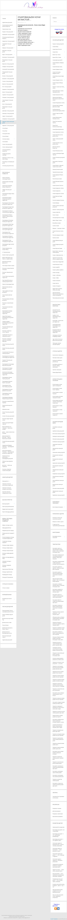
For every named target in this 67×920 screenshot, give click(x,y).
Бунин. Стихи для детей (7, 92)
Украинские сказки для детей (57, 445)
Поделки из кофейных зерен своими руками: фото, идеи (59, 628)
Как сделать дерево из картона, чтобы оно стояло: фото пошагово (58, 568)
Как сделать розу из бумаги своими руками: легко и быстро (58, 694)
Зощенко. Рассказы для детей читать (7, 361)
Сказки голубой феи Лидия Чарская (58, 154)
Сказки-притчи (56, 283)
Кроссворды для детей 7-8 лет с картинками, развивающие (58, 835)
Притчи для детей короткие (8, 506)
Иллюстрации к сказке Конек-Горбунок (57, 389)
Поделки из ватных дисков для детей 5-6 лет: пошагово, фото (58, 613)
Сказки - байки (56, 277)
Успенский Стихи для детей (8, 69)
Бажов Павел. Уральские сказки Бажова (58, 252)
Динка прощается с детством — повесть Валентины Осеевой (6, 437)
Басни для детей (5, 503)
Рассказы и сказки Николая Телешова (8, 269)
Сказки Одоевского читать (58, 132)
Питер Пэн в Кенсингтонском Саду (57, 126)
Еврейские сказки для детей (58, 495)
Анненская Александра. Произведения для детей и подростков (8, 373)
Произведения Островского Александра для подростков (8, 357)
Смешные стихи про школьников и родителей (7, 484)
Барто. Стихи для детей (7, 54)
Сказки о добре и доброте (58, 269)
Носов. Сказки (56, 214)
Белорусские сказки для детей (58, 459)
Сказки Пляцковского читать (59, 102)
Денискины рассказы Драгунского (6, 262)
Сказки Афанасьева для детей (58, 241)
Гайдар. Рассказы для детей (7, 190)
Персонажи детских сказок (58, 297)
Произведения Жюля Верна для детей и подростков (8, 203)
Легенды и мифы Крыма (7, 547)
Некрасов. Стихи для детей (8, 89)
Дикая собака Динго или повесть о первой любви (7, 258)
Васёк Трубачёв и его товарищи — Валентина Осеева (7, 428)
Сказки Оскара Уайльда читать (58, 83)
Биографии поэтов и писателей (57, 537)
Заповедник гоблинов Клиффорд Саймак (57, 336)
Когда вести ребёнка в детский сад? (57, 361)
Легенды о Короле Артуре (7, 550)
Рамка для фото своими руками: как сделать (58, 716)
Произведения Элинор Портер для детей (7, 378)
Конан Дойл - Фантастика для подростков (58, 321)
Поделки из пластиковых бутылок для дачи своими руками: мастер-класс (58, 667)
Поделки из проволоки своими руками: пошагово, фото (58, 758)
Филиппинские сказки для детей (58, 477)
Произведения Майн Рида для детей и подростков (7, 225)
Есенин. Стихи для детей (7, 76)
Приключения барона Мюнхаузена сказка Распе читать (58, 99)
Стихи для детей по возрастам (6, 150)
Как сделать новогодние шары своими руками (58, 772)
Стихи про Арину (5, 139)
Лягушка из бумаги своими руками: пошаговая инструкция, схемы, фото (58, 638)
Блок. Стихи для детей (7, 104)
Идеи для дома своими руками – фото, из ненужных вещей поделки (58, 580)
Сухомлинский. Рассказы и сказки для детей (8, 353)
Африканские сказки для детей (58, 492)
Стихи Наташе (5, 136)
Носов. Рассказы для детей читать (8, 412)
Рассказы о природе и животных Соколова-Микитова (7, 340)
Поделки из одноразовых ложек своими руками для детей (58, 739)
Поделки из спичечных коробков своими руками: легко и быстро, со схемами (58, 685)
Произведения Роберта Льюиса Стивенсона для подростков (7, 216)
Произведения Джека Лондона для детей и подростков (6, 199)
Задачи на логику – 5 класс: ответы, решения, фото (58, 870)
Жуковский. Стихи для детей (8, 34)
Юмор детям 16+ (5, 481)
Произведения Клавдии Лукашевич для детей (7, 369)
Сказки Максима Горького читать (58, 182)
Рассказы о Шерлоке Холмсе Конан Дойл (6, 470)
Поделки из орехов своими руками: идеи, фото (58, 748)
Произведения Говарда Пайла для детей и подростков (7, 312)
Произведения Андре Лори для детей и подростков (8, 207)
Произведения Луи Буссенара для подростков (8, 233)
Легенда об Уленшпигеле (7, 577)
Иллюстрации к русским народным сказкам (58, 397)
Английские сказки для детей (57, 427)
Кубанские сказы (5, 409)
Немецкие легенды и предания (6, 562)
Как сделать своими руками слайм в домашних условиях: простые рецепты (58, 563)
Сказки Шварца (56, 202)
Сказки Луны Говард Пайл (58, 261)
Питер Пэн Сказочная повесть (57, 122)
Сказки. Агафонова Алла (58, 255)
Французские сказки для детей (58, 449)
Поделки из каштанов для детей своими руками (58, 762)
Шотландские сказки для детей (58, 466)
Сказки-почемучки (56, 280)
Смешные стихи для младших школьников (7, 488)
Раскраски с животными (58, 813)
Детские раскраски (56, 811)
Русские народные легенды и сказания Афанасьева (8, 538)
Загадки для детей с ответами (6, 154)
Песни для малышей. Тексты (6, 636)
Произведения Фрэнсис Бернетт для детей (7, 382)
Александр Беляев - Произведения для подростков (57, 326)
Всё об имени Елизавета (58, 507)
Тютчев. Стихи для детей (7, 81)
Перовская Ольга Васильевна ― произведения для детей (7, 457)
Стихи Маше (5, 128)
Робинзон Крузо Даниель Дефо (7, 462)
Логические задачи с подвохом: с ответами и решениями (57, 860)
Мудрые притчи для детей (7, 509)
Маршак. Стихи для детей (7, 47)
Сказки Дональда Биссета (58, 129)
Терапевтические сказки (58, 172)
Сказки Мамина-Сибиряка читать (58, 63)
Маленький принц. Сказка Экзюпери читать (58, 91)
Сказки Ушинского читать (58, 94)
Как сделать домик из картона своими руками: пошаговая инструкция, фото (58, 574)
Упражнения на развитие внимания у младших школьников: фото (58, 866)
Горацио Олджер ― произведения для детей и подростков (7, 323)
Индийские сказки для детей (59, 473)
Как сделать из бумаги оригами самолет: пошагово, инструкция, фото (58, 585)
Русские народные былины (58, 200)
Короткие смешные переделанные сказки (7, 492)
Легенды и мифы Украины (7, 545)
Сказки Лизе (55, 52)
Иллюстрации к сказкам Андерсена (58, 414)
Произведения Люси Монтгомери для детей (7, 386)
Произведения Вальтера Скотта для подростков (7, 229)
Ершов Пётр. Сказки (57, 57)
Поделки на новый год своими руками (57, 780)
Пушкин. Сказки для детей (58, 43)
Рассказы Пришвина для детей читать (7, 327)
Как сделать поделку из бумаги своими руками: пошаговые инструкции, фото (58, 607)
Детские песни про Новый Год (7, 619)
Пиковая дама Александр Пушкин (7, 182)
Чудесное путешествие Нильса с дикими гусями (58, 258)
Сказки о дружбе (56, 267)
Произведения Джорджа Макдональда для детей (7, 398)
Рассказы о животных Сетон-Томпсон (6, 331)
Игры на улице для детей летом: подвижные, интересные (58, 896)
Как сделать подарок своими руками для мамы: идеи (59, 703)
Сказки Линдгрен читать (58, 80)
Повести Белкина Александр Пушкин (6, 178)
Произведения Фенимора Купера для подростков (7, 221)
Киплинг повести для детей (8, 254)
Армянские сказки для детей (59, 463)
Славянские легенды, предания (6, 542)
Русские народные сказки (58, 235)
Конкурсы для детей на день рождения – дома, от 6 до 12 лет (58, 885)
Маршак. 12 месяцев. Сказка (59, 228)
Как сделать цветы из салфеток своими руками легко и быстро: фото (58, 596)
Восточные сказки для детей (59, 433)
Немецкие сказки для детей (58, 436)
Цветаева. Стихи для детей (8, 110)
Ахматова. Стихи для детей (8, 113)
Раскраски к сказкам (57, 808)
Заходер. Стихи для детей (7, 66)
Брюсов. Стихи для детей (7, 84)
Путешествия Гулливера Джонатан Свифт (58, 106)
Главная (4, 18)
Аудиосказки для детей (7, 22)
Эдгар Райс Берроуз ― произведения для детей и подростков (7, 317)
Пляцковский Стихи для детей (7, 72)
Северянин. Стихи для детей (8, 118)
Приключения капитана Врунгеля (7, 287)
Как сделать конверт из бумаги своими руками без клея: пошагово (58, 633)
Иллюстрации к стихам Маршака (57, 406)
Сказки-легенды (56, 272)
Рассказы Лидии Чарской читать (7, 419)
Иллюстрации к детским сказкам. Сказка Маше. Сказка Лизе (58, 402)
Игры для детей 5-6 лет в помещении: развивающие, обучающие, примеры (58, 875)
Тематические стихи (6, 29)
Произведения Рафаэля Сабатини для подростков (7, 237)
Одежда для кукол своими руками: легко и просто (58, 672)
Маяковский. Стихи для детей (7, 107)
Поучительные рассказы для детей (7, 307)
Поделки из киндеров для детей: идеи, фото (58, 731)
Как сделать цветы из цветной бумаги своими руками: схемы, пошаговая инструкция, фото (58, 550)
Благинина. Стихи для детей (8, 57)
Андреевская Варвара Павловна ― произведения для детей (8, 446)
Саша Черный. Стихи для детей (7, 101)
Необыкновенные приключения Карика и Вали (59, 110)
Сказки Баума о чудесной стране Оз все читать (58, 166)
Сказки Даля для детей (57, 60)
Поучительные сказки (57, 178)
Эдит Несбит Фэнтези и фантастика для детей (57, 340)
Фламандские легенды (7, 574)
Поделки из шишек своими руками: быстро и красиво (58, 676)
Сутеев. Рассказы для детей (8, 416)
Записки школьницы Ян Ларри (7, 406)
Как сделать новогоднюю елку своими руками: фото (58, 776)
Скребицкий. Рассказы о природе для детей (7, 335)
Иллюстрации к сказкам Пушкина (58, 393)
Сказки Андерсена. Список (58, 193)
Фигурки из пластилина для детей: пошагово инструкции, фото (58, 654)
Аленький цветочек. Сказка (58, 217)
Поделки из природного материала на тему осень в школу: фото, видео (58, 707)
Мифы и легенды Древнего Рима (8, 558)
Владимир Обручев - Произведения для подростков (57, 331)
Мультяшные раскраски (58, 816)
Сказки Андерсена (56, 190)
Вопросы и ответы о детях (58, 521)
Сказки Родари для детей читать (58, 245)
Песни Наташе (5, 625)
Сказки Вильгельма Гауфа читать (58, 77)
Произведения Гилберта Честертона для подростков (8, 211)
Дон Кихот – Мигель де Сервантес (7, 466)
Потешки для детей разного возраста (8, 38)
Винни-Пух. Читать (56, 54)
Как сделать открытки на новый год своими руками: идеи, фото (58, 784)
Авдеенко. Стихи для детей (8, 125)
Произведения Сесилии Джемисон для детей (7, 390)
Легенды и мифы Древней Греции (7, 554)
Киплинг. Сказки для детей (58, 209)
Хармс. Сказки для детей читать (58, 139)
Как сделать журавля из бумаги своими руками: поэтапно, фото (58, 591)
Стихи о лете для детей (7, 144)
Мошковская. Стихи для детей (7, 60)
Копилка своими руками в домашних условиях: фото (58, 659)
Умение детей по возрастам (58, 827)
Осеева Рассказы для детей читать (8, 442)
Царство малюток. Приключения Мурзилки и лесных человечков (58, 294)
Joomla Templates (53, 918)
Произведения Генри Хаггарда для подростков (7, 241)
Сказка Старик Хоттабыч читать (58, 114)
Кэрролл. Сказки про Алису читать (58, 87)
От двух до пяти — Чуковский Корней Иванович (59, 525)
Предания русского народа (8, 530)
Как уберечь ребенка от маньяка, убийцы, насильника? (57, 366)
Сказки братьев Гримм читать (57, 197)
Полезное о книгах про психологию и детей (57, 518)
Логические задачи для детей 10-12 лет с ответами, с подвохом (58, 855)
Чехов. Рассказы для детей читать (8, 345)
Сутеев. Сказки (56, 225)
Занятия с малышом (57, 369)
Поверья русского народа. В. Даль (8, 534)
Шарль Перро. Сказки (57, 220)
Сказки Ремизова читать (58, 150)
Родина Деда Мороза (57, 372)
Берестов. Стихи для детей (8, 63)
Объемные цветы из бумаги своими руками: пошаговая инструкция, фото (58, 618)
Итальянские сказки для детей (58, 455)
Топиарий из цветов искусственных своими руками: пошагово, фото (58, 649)
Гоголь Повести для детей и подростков (8, 277)
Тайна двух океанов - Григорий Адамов (57, 344)
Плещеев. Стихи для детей (8, 97)
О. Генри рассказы (6, 252)
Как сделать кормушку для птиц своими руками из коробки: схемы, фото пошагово (58, 556)
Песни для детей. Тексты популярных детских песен (8, 611)
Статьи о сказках (5, 587)
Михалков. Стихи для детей (6, 51)
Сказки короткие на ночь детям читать (58, 135)
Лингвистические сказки (58, 169)
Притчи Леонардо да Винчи (8, 511)
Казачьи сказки (56, 237)
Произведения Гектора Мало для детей (7, 394)
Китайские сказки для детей (58, 441)
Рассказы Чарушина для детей (7, 273)
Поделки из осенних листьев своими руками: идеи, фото (59, 712)
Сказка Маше (55, 46)
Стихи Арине (5, 141)
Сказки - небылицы (57, 275)
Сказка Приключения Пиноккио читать (57, 118)
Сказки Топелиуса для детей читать (59, 158)
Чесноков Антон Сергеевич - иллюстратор (59, 797)
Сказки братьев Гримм (57, 248)
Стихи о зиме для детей (7, 147)
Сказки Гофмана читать (58, 69)
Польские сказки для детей (58, 488)
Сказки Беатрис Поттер (57, 264)
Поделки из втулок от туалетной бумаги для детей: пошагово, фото (57, 644)
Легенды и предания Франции (6, 566)
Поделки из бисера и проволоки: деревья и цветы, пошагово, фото (59, 624)
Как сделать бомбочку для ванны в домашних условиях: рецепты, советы (58, 721)
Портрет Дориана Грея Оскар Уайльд (7, 249)
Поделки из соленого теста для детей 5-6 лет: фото (58, 663)
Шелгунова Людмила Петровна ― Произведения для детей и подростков (8, 452)
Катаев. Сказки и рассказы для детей (58, 206)
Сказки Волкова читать (57, 66)
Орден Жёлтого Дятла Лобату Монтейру (57, 289)
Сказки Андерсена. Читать (58, 188)
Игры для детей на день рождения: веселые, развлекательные (58, 891)
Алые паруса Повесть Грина (8, 265)
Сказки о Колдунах (56, 285)
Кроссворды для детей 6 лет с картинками (59, 830)
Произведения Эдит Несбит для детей (8, 245)
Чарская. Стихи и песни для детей (8, 122)
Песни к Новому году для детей (7, 615)
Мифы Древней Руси (6, 527)
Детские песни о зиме (6, 622)
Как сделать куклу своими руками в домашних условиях (58, 753)
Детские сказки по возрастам (56, 147)
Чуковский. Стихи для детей (6, 44)
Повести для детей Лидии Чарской (7, 423)
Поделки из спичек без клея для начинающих (58, 689)
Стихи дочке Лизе (6, 133)
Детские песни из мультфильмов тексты (7, 632)
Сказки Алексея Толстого (58, 185)
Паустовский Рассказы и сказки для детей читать (7, 281)
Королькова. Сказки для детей (58, 162)
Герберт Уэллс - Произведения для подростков (57, 316)
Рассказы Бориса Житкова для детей (8, 299)
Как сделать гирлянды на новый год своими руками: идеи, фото (58, 767)
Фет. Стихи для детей (6, 86)
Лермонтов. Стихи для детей (8, 41)
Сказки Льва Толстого (57, 49)
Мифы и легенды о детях (7, 525)
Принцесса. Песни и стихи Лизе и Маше (7, 158)
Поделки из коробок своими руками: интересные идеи (58, 680)
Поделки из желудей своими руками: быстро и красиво (58, 735)
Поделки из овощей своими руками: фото (58, 744)
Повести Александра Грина (8, 284)
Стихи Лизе (4, 130)
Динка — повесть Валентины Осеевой (8, 432)
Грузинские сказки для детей (59, 452)
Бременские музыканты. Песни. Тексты (7, 628)
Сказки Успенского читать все (58, 231)
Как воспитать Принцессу (58, 355)
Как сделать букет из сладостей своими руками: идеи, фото (58, 601)
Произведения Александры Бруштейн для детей (8, 365)
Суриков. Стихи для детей (7, 94)
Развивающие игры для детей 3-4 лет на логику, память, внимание (58, 880)
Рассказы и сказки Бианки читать (7, 303)
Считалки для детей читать (8, 165)
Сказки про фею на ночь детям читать (58, 143)
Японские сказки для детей (58, 439)
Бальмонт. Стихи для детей (8, 78)
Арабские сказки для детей (58, 431)
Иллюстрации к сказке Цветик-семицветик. (57, 385)
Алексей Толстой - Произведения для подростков (57, 311)
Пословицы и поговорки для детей (8, 162)
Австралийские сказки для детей (58, 481)
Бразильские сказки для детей (58, 485)
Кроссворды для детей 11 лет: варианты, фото (58, 840)
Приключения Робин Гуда (7, 569)
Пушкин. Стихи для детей (7, 31)
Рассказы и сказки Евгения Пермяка (8, 402)
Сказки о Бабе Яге (56, 212)
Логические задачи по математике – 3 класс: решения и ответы (57, 850)
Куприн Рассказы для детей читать (8, 349)
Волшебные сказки (57, 223)
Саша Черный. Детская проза (7, 295)
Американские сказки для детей (58, 470)
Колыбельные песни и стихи (7, 599)
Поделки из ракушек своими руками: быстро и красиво (58, 699)
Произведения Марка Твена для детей (8, 194)
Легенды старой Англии (7, 571)
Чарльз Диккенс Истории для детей (7, 291)
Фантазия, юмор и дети (57, 357)
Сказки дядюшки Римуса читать (58, 175)
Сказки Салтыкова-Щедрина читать (57, 73)
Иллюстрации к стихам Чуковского (57, 410)
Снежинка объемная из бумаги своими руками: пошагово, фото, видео (57, 726)
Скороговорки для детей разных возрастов (7, 26)
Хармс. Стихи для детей (7, 116)
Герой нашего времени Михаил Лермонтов (7, 186)
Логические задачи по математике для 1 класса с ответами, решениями (58, 844)
